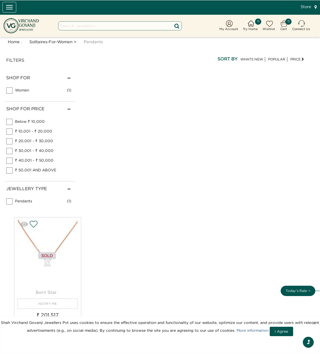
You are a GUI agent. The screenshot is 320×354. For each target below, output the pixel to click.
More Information (252, 330)
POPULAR (276, 59)
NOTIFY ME (47, 303)
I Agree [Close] (281, 331)
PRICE (297, 59)
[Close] (314, 322)
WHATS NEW (251, 59)
